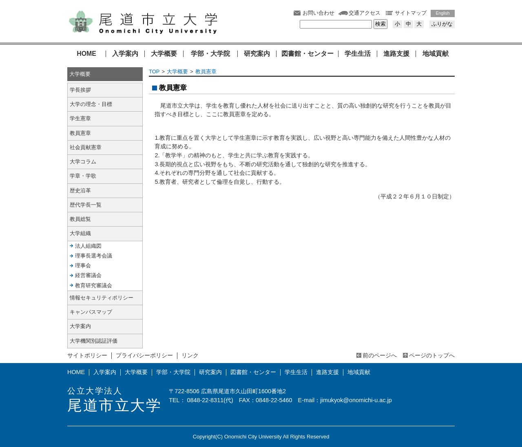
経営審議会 (88, 275)
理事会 (83, 265)
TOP (154, 71)
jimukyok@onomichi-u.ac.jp (356, 400)
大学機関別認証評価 (93, 341)
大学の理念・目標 (91, 104)
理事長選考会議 (93, 256)
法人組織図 (88, 246)
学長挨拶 (80, 90)
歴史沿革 (80, 190)
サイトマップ (411, 13)
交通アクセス (364, 13)
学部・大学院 (210, 54)
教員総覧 (80, 219)
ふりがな (442, 24)
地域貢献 (435, 54)
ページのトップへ (432, 355)
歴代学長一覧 (86, 205)
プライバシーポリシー (144, 355)
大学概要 (164, 54)
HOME (86, 54)
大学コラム (83, 162)
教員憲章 (206, 71)
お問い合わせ (318, 13)
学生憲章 (80, 118)
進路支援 (396, 54)
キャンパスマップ (91, 312)
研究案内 (257, 54)
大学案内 (80, 326)
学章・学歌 (83, 176)
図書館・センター (307, 54)
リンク (190, 355)
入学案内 (125, 54)
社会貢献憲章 (86, 147)
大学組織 (80, 233)
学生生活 (358, 54)
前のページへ (380, 355)
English (443, 13)
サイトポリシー (87, 355)
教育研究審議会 (93, 285)
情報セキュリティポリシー (101, 298)
